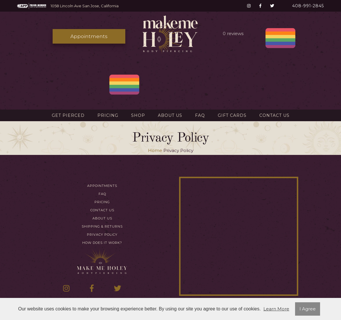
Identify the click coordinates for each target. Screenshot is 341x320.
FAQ (200, 115)
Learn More (276, 309)
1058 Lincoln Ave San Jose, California (85, 5)
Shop (138, 115)
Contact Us (274, 115)
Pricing (107, 115)
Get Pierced (68, 115)
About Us (170, 115)
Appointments (89, 36)
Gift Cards (232, 115)
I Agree (307, 309)
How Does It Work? (102, 243)
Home (155, 150)
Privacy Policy (102, 235)
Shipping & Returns (102, 226)
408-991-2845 (308, 5)
